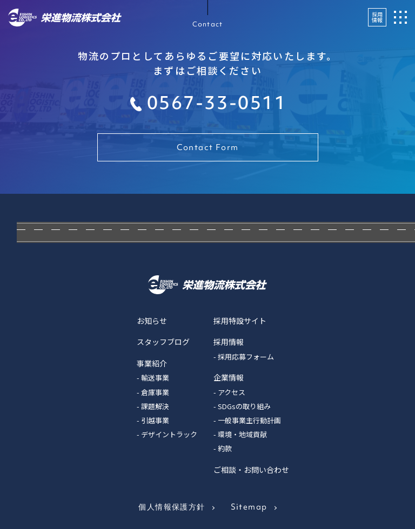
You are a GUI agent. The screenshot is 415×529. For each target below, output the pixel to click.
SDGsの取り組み (244, 406)
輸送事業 (155, 377)
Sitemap (249, 506)
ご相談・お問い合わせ (251, 469)
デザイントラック (169, 434)
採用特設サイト (239, 320)
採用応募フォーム (246, 356)
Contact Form (208, 147)
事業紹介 (152, 363)
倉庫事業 (155, 392)
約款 (225, 448)
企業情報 (228, 377)
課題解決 (155, 406)
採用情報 (377, 17)
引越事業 (155, 420)
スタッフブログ (163, 341)
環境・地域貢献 (242, 434)
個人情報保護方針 (171, 506)
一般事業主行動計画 (249, 420)
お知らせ (152, 320)
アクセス (231, 392)
